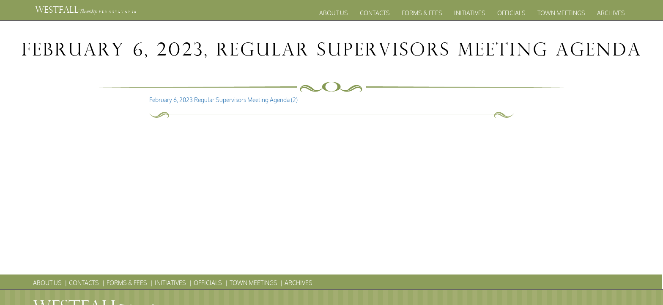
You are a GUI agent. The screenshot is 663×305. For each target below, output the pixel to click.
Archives (611, 13)
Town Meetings (561, 13)
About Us (333, 13)
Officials (511, 13)
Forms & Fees (422, 13)
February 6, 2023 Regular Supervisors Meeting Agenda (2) (223, 99)
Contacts (375, 13)
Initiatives (469, 13)
